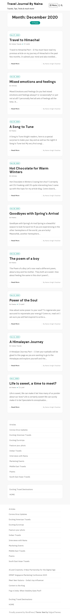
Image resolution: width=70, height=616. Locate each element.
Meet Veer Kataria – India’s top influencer (26, 580)
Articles (14, 86)
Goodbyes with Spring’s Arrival (34, 213)
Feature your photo (17, 445)
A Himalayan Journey (26, 342)
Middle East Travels (17, 466)
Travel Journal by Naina (25, 4)
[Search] (62, 5)
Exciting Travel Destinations (21, 489)
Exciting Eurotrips (17, 440)
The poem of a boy (24, 258)
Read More (15, 64)
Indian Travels (17, 44)
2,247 (22, 387)
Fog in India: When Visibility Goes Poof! (25, 591)
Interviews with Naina (18, 456)
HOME (12, 494)
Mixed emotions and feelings (32, 82)
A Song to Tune (21, 127)
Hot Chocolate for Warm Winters (28, 170)
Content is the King (17, 585)
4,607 (22, 304)
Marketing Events (16, 461)
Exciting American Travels (20, 435)
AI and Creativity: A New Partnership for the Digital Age (32, 570)
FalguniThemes (55, 612)
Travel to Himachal (24, 40)
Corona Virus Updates (18, 430)
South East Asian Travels (19, 477)
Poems (14, 131)
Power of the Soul (23, 300)
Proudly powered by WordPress (21, 612)
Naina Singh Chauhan (53, 64)
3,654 (27, 44)
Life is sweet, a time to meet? (32, 383)
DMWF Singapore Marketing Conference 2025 (28, 575)
